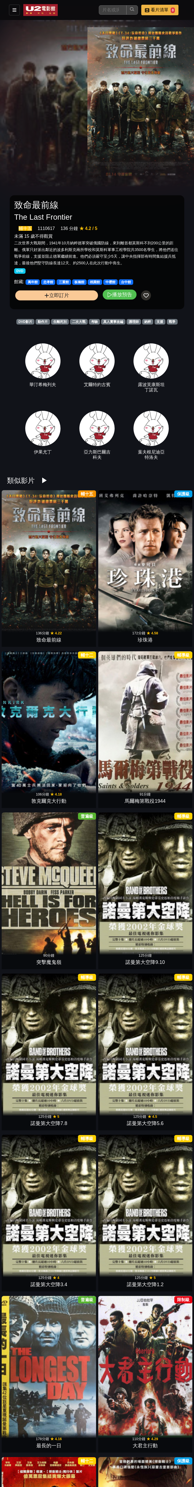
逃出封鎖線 (74, 782)
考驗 (94, 322)
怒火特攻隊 (28, 1010)
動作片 (43, 322)
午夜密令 (28, 1390)
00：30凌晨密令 (120, 1010)
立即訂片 (56, 295)
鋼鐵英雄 (120, 934)
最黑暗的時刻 (120, 782)
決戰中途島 (165, 858)
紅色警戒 (74, 1162)
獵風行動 (166, 1162)
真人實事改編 (113, 322)
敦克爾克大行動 (119, 555)
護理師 (134, 322)
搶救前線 (120, 1086)
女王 (28, 858)
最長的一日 (119, 706)
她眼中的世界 (166, 782)
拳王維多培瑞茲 (74, 1466)
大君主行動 (165, 706)
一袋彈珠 (74, 1390)
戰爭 (172, 322)
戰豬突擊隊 (119, 1390)
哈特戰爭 (74, 1238)
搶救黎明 (28, 1086)
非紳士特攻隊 (28, 782)
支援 (160, 322)
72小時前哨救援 (120, 858)
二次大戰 (78, 322)
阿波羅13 (120, 1314)
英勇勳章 (28, 934)
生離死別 (60, 322)
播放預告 (119, 294)
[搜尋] (113, 10)
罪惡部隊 (120, 1466)
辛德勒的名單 (28, 1162)
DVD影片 (25, 322)
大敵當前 (166, 1238)
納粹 (147, 322)
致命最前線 (28, 555)
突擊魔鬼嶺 (28, 631)
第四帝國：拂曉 (165, 1390)
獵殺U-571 (28, 1314)
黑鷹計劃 (120, 1238)
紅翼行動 (74, 1010)
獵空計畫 (74, 858)
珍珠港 (74, 555)
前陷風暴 (74, 1086)
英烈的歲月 (28, 1238)
